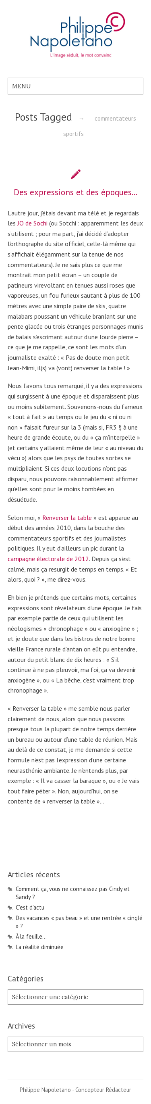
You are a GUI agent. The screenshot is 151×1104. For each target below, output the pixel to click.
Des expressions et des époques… (75, 192)
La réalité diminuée (40, 947)
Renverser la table (67, 517)
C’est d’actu (30, 907)
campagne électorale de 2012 (48, 559)
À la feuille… (31, 936)
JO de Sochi (33, 223)
